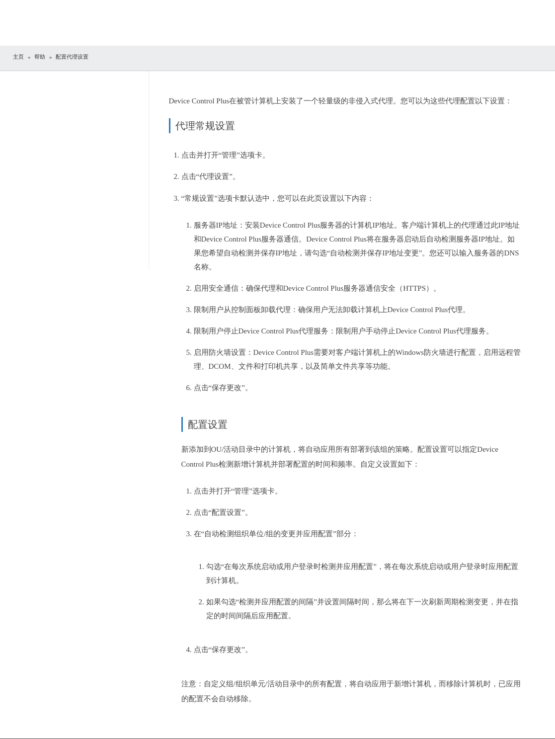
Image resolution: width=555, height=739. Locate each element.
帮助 (39, 57)
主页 (18, 57)
